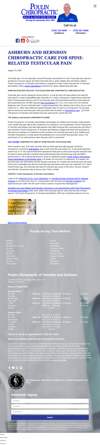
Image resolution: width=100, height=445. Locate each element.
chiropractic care (72, 110)
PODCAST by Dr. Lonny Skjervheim (33, 178)
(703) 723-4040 (59, 30)
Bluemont (54, 261)
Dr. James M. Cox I (26, 429)
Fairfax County (12, 258)
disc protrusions (48, 103)
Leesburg (10, 251)
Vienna (53, 241)
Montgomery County (14, 246)
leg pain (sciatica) (73, 181)
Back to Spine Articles (17, 222)
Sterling (9, 243)
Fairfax (53, 258)
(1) (82, 110)
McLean (9, 248)
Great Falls (10, 256)
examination (34, 149)
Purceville (54, 243)
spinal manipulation (33, 86)
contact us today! (58, 360)
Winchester (55, 263)
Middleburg (55, 246)
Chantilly (9, 261)
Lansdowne (55, 251)
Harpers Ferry (56, 253)
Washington (11, 263)
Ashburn (9, 241)
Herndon (9, 253)
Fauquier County (57, 256)
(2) (56, 167)
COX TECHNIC (14, 142)
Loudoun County (57, 248)
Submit (50, 417)
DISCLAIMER (39, 427)
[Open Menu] (95, 6)
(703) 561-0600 (80, 30)
